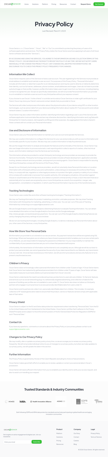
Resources (63, 4)
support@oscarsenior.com (19, 329)
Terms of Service (96, 437)
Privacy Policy (95, 433)
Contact (73, 4)
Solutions (35, 4)
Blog (75, 444)
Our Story (77, 433)
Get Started (99, 4)
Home (26, 4)
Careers (76, 440)
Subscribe (36, 442)
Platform (45, 4)
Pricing (53, 4)
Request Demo (86, 4)
